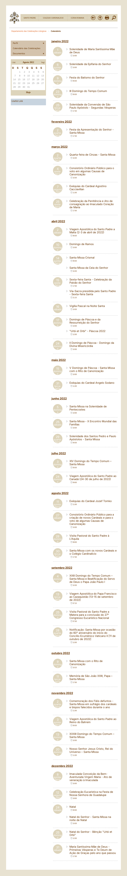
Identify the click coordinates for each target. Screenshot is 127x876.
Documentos (19, 53)
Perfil (15, 43)
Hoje (28, 92)
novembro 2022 (62, 693)
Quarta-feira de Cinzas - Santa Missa (92, 154)
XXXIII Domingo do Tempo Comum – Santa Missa (91, 735)
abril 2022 (58, 221)
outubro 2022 (60, 653)
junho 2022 (59, 398)
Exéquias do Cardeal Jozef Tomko (90, 501)
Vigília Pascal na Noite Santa (87, 306)
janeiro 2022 (60, 41)
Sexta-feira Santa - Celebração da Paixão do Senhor (90, 281)
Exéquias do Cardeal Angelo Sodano (91, 382)
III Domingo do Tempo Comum (88, 91)
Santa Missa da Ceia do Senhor (88, 267)
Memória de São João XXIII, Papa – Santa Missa (90, 677)
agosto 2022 (60, 493)
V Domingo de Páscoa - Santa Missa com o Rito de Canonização (92, 369)
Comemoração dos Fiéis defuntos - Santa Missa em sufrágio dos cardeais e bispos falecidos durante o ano (93, 704)
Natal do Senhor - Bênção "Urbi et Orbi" (90, 833)
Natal (72, 806)
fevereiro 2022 (61, 121)
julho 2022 (58, 453)
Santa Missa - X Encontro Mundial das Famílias (93, 423)
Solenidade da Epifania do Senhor (90, 64)
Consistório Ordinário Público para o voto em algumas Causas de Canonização (91, 171)
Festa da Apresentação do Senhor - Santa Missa (91, 131)
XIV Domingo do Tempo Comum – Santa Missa (90, 463)
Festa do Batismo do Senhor (86, 77)
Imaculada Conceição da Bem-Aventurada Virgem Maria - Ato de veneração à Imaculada (90, 777)
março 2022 (59, 146)
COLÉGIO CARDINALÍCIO (53, 18)
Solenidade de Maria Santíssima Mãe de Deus (92, 51)
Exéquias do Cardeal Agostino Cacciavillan (88, 188)
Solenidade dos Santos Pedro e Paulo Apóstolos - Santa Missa (92, 438)
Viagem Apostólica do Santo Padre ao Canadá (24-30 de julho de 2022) (92, 477)
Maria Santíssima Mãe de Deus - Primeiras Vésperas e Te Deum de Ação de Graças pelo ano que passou (92, 850)
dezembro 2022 (62, 766)
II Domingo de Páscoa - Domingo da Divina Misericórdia (91, 344)
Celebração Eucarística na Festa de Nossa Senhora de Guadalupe (91, 793)
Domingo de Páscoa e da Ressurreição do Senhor (84, 321)
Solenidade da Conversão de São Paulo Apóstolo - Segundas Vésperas (92, 106)
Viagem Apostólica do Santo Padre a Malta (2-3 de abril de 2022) (92, 231)
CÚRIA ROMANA (77, 18)
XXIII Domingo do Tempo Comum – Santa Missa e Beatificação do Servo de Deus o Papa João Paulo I (92, 578)
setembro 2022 (61, 567)
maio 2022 (58, 360)
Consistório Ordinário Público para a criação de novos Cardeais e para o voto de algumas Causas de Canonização (91, 519)
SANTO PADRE (30, 18)
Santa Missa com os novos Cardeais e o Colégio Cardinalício (93, 552)
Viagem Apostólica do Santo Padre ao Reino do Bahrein (92, 720)
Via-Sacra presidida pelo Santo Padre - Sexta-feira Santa (92, 293)
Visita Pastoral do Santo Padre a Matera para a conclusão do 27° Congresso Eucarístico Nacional (89, 615)
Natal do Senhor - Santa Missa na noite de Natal (90, 818)
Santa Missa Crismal (81, 257)
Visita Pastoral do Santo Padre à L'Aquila (89, 537)
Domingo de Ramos (81, 244)
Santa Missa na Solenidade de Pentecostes (88, 408)
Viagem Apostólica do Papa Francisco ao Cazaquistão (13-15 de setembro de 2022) (93, 596)
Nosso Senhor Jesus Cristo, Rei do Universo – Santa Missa (91, 750)
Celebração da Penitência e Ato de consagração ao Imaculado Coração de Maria (91, 204)
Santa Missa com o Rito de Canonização (86, 662)
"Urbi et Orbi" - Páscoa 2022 (87, 331)
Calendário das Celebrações (26, 48)
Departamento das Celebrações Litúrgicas (29, 31)
